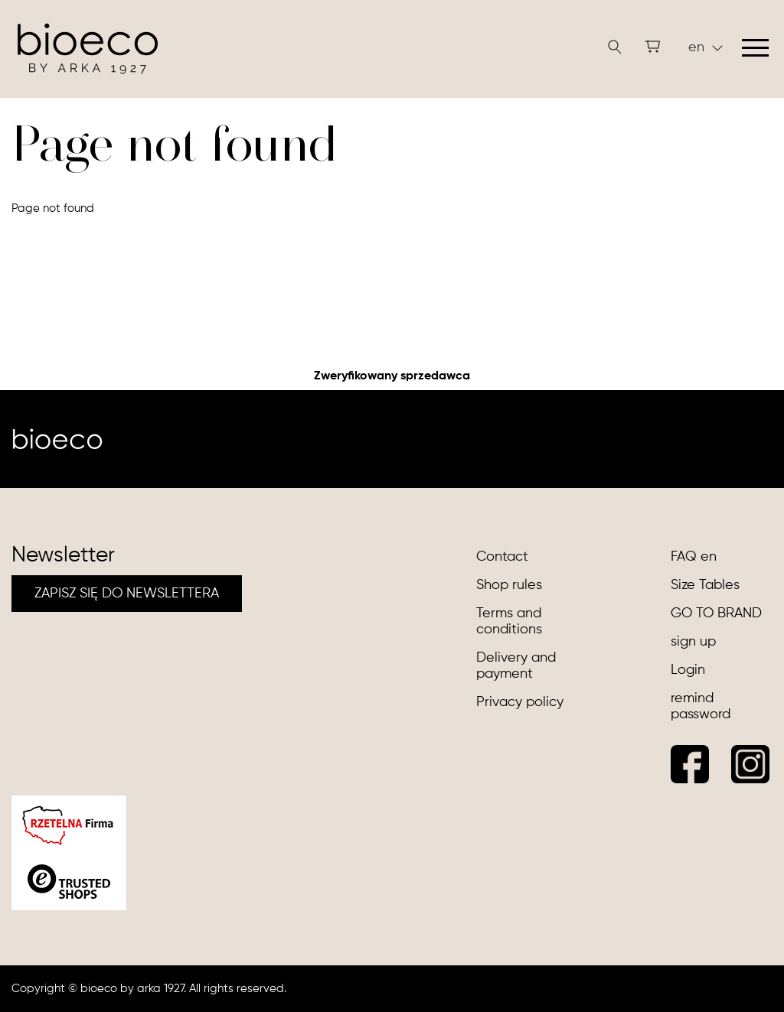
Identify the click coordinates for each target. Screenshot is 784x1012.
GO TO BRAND (716, 613)
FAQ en (694, 557)
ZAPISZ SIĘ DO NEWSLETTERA (126, 593)
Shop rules (509, 585)
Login (688, 670)
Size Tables (705, 585)
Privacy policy (520, 702)
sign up (693, 642)
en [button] (705, 47)
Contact (502, 557)
